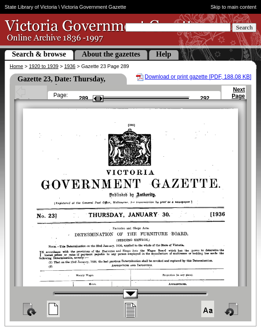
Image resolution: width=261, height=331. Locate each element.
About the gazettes (111, 54)
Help (163, 54)
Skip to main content (233, 7)
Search (244, 27)
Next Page (238, 97)
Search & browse (39, 54)
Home (16, 66)
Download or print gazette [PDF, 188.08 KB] (198, 77)
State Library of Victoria (31, 7)
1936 (69, 66)
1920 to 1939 (43, 66)
